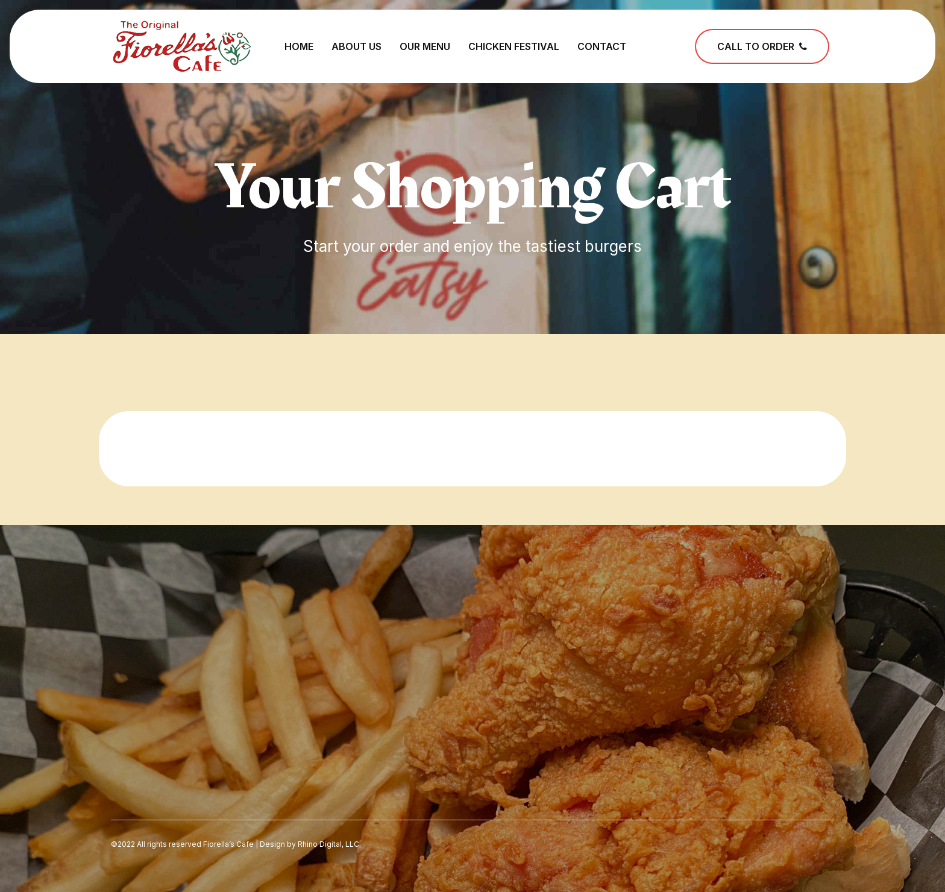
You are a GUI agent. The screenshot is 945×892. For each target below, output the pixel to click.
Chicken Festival (513, 46)
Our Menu (425, 46)
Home (298, 46)
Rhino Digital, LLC (328, 844)
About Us (356, 46)
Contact (601, 46)
